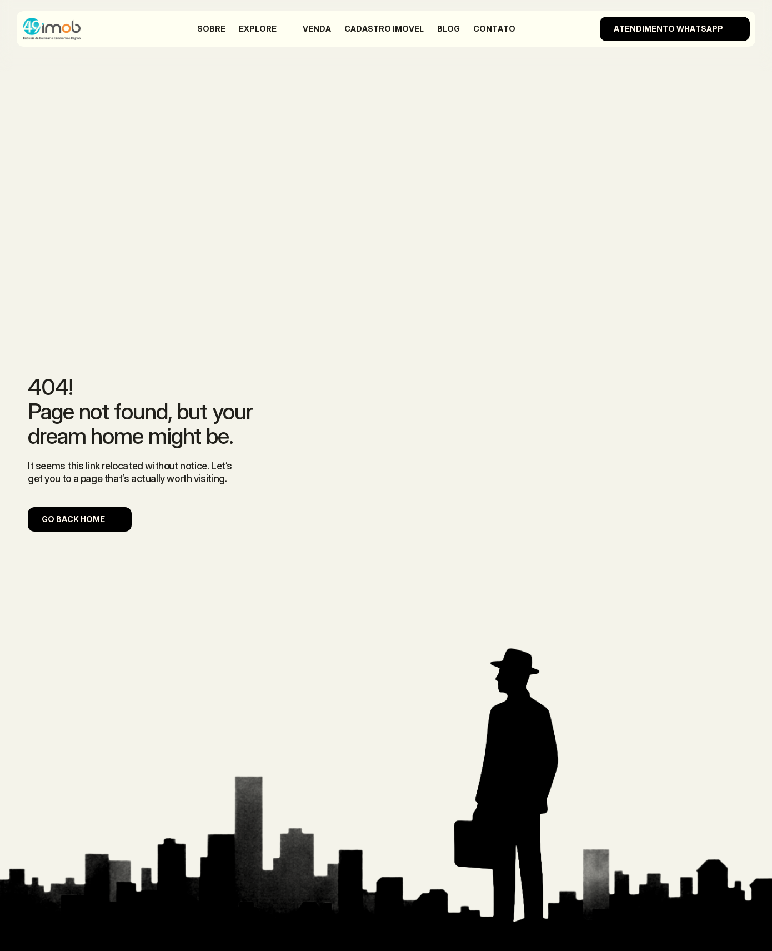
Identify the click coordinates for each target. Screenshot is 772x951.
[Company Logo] (64, 29)
